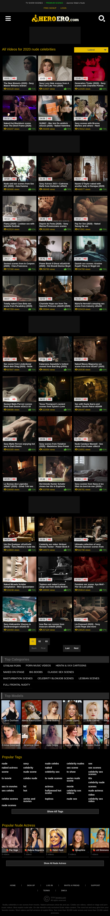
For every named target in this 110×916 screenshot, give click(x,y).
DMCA (64, 890)
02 (39, 641)
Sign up (31, 885)
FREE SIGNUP (50, 8)
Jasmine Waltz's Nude (75, 3)
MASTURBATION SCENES (18, 678)
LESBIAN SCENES (89, 678)
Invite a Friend (72, 885)
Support (95, 885)
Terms (46, 890)
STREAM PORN (12, 665)
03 (46, 641)
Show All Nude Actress (55, 863)
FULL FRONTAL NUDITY (16, 684)
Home (13, 885)
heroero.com (60, 897)
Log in (49, 885)
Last (67, 648)
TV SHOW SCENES (34, 3)
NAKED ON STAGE (13, 672)
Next (76, 648)
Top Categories (17, 659)
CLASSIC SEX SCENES (61, 672)
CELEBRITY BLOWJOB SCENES (56, 678)
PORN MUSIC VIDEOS (38, 665)
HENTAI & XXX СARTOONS (71, 665)
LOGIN (63, 8)
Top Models (14, 696)
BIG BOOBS (36, 672)
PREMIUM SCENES (54, 3)
